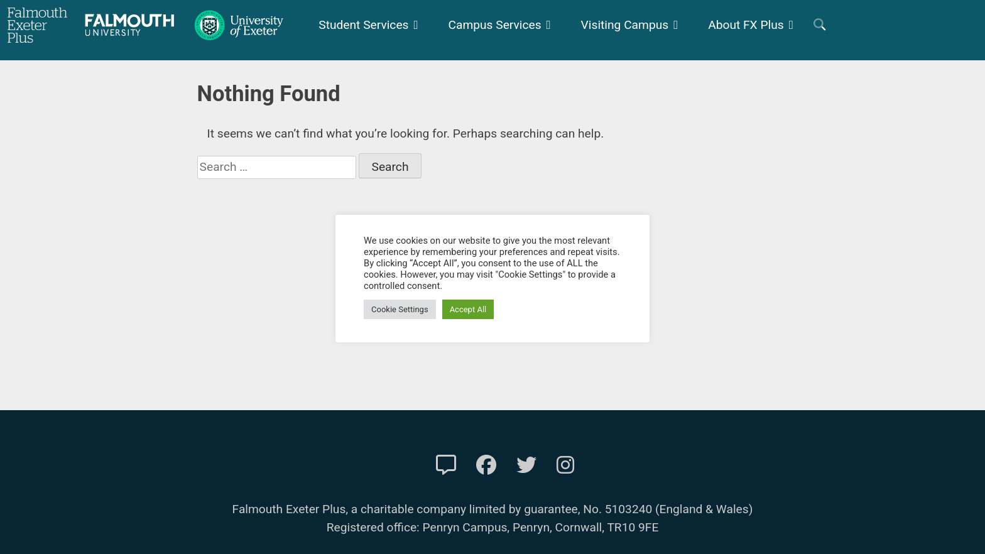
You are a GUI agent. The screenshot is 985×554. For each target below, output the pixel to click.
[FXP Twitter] (526, 465)
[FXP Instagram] (565, 465)
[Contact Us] (446, 465)
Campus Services (495, 25)
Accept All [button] (468, 309)
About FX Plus (746, 25)
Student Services (363, 25)
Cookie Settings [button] (399, 309)
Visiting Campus (625, 25)
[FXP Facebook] (486, 465)
